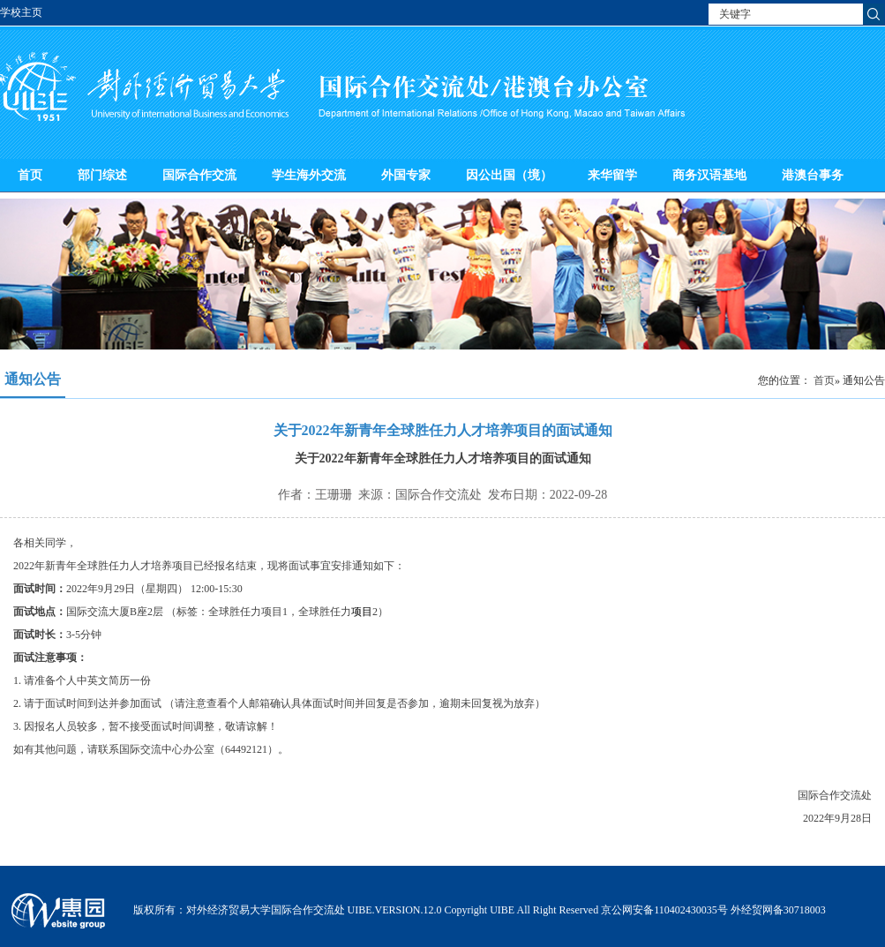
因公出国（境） (509, 175)
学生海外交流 (309, 175)
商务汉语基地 (709, 175)
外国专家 (406, 175)
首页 (30, 175)
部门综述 (102, 175)
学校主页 (21, 12)
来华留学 (612, 175)
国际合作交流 (199, 175)
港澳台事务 (813, 175)
